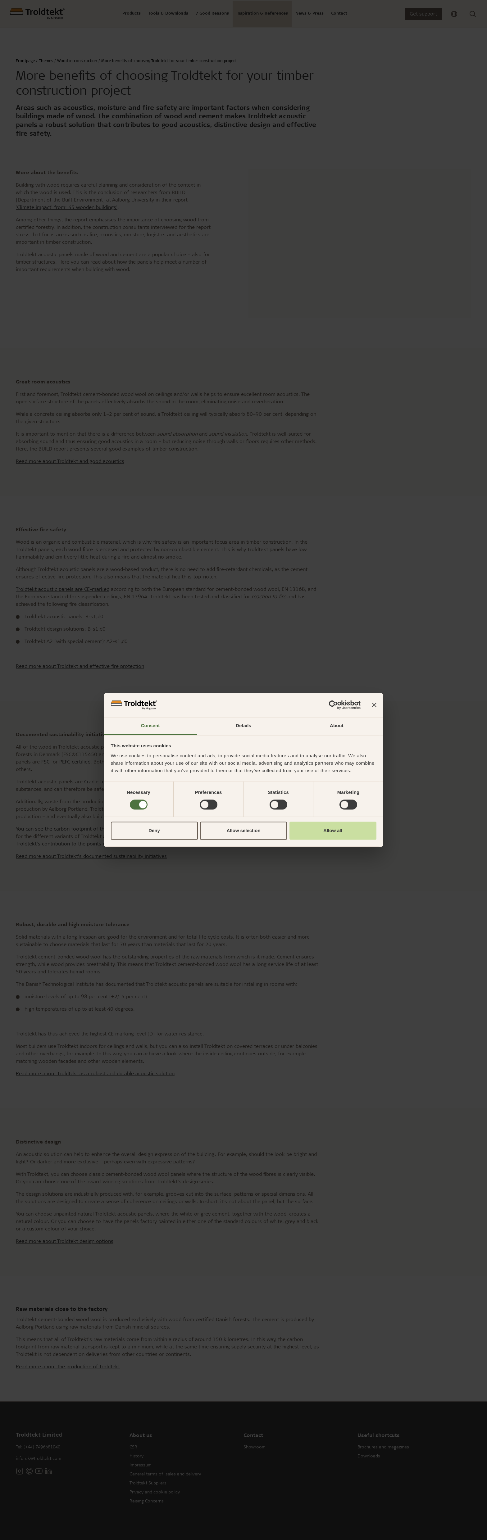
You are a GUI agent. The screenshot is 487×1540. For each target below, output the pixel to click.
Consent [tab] (150, 725)
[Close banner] (374, 705)
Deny (154, 830)
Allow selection (243, 830)
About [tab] (337, 725)
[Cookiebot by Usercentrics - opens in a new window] (333, 705)
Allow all (332, 830)
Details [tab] (243, 725)
